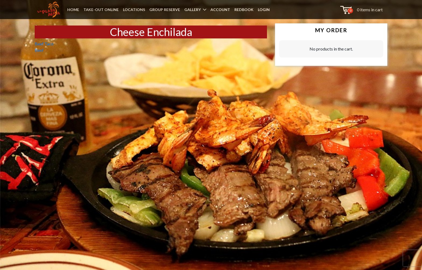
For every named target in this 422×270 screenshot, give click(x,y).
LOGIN (264, 9)
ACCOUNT (220, 9)
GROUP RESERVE (164, 9)
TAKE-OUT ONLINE (101, 9)
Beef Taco (44, 43)
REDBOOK (244, 9)
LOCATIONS (134, 9)
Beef (39, 50)
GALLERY (192, 9)
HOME (73, 9)
